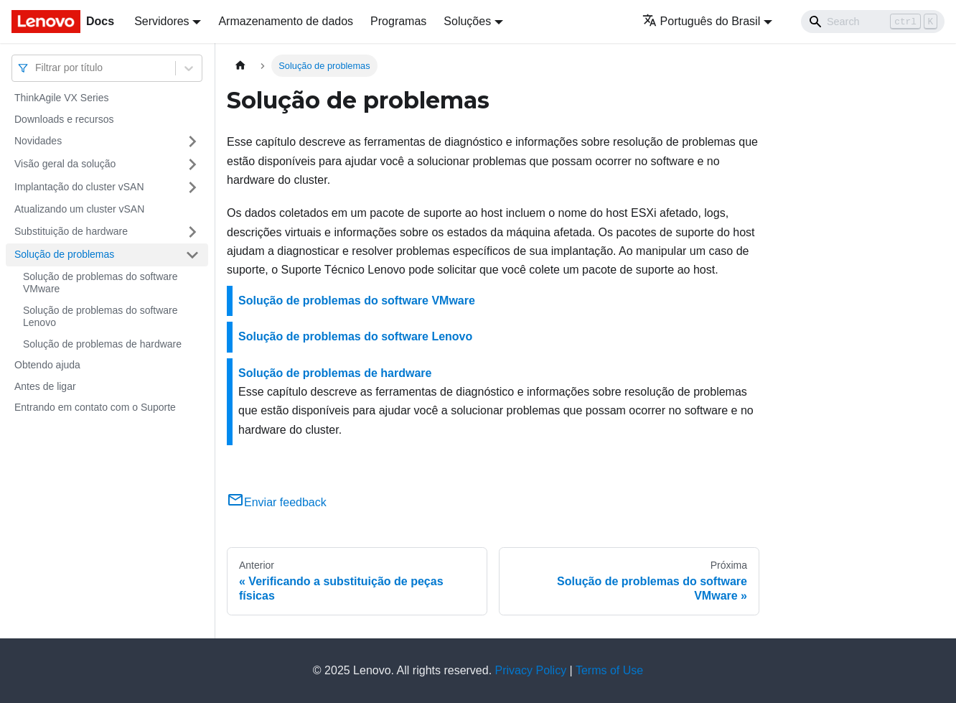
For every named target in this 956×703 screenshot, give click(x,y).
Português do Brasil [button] (701, 21)
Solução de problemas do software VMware (100, 283)
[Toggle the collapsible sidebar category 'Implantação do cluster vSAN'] (192, 187)
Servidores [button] (161, 21)
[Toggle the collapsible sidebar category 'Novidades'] (192, 141)
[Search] (873, 21)
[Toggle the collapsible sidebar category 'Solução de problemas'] (192, 254)
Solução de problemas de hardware (102, 344)
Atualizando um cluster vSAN (79, 209)
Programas (398, 21)
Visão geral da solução (65, 163)
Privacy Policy (531, 670)
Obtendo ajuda (47, 365)
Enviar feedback (277, 502)
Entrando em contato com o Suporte (95, 407)
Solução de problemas (64, 254)
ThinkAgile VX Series (61, 97)
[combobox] (36, 68)
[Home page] (240, 66)
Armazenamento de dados (285, 21)
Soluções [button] (467, 21)
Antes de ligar (45, 386)
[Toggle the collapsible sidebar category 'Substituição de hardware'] (192, 231)
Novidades (38, 140)
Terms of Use (609, 670)
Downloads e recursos (64, 119)
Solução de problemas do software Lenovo (100, 316)
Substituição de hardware (71, 231)
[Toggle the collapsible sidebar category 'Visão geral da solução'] (192, 164)
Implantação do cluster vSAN (79, 186)
